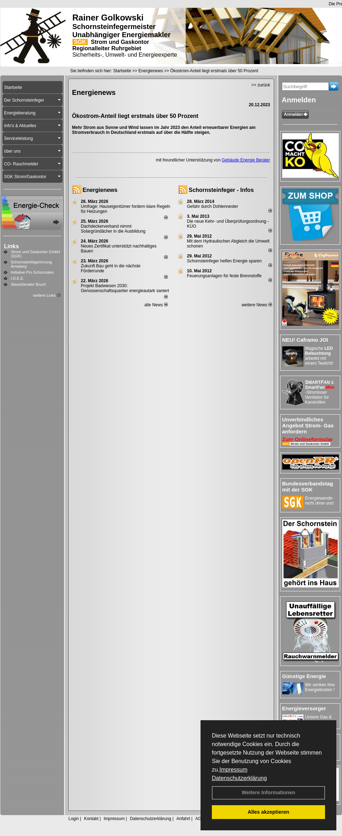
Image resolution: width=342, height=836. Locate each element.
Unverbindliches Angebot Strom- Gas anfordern (308, 425)
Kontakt (91, 818)
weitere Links (46, 295)
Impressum (233, 770)
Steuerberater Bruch (28, 284)
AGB (199, 818)
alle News (155, 304)
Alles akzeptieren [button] (268, 812)
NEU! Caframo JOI (305, 340)
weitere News (257, 304)
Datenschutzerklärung (239, 778)
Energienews (100, 190)
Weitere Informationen (268, 792)
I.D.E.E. (17, 278)
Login (74, 818)
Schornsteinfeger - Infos (221, 190)
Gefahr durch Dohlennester (212, 206)
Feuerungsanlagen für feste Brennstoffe (224, 275)
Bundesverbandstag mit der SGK (307, 486)
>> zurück (260, 85)
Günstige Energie (304, 676)
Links (11, 246)
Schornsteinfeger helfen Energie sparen (224, 260)
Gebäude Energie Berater (246, 160)
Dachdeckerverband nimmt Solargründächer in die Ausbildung (113, 229)
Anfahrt (183, 818)
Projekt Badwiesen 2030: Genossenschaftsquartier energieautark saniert (125, 288)
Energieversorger (304, 708)
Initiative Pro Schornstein (32, 272)
